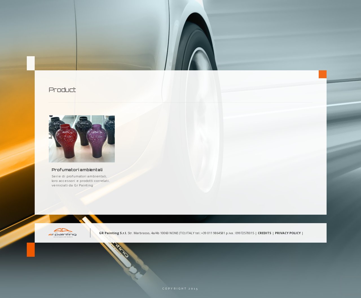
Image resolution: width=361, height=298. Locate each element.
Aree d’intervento (223, 10)
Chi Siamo (186, 10)
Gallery (260, 10)
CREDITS (264, 233)
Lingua (315, 10)
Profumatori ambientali (77, 169)
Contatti (288, 10)
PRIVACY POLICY (288, 233)
